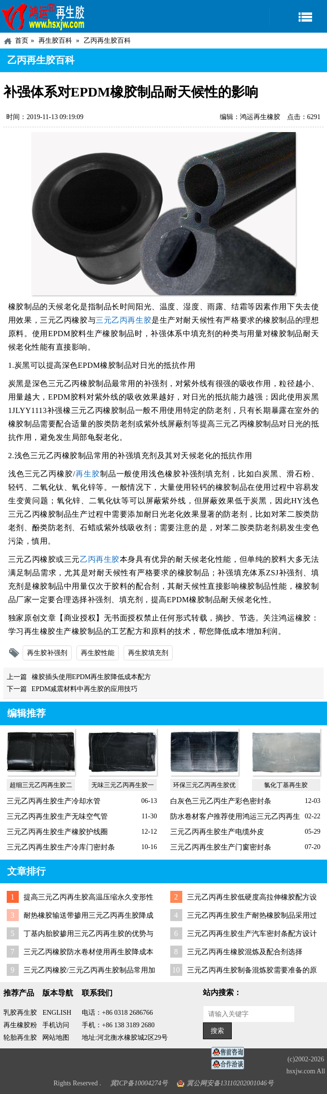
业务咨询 (230, 1064)
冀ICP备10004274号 (139, 1083)
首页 (21, 40)
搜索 (217, 1030)
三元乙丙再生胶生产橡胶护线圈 (57, 832)
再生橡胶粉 (20, 1025)
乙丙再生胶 (100, 559)
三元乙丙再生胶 (123, 320)
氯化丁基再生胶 (286, 785)
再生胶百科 (55, 40)
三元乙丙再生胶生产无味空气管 (57, 816)
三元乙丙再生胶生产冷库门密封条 (61, 847)
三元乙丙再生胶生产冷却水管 (54, 801)
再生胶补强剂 (47, 652)
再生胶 (87, 474)
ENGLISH (56, 1012)
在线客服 (230, 1052)
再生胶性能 (97, 652)
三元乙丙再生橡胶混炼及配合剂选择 (244, 952)
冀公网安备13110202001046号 (230, 1083)
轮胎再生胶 (20, 1037)
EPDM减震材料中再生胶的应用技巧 (85, 689)
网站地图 (55, 1037)
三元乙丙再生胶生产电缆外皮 (217, 832)
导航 (298, 16)
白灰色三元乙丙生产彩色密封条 (220, 801)
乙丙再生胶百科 (107, 40)
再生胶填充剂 (148, 652)
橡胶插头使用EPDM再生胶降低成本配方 (91, 677)
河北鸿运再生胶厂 (43, 16)
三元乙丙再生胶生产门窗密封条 (220, 847)
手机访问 (55, 1025)
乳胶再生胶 (20, 1012)
